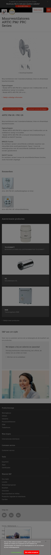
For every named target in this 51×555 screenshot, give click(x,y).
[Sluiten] (46, 543)
